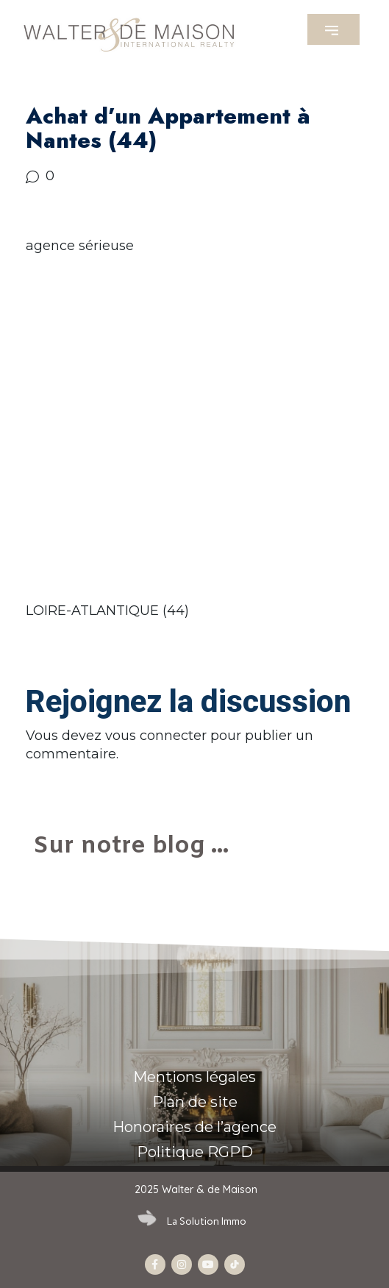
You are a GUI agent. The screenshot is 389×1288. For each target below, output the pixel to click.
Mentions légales (194, 1077)
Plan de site (195, 1102)
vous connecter (156, 735)
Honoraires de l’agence (194, 1127)
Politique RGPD (195, 1152)
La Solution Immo (206, 1221)
